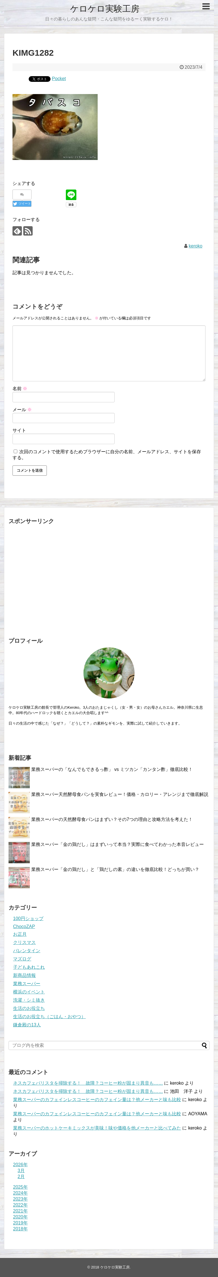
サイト (19, 430)
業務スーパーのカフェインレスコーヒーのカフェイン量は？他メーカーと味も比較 (97, 1099)
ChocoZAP (24, 926)
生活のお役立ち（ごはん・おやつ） (49, 1016)
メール (22, 409)
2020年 (20, 1216)
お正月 (20, 934)
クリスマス (24, 942)
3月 (21, 1170)
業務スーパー (26, 983)
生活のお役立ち (29, 1008)
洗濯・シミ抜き (29, 1000)
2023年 (20, 1199)
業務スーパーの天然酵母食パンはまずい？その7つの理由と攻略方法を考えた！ (112, 819)
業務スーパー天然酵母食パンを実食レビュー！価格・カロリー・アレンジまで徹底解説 (119, 794)
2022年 (20, 1205)
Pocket (59, 78)
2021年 (20, 1211)
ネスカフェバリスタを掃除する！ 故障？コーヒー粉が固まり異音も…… (88, 1083)
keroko (195, 246)
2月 (21, 1176)
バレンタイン (26, 950)
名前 (19, 388)
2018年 (20, 1228)
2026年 (20, 1164)
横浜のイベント (29, 991)
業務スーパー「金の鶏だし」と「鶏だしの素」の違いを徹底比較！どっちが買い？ (115, 869)
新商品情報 (24, 975)
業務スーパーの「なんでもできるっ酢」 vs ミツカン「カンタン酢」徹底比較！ (112, 769)
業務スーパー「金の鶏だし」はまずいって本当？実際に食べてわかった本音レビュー (117, 844)
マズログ (22, 958)
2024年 (20, 1193)
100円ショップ (28, 918)
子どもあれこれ (29, 967)
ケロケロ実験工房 (104, 8)
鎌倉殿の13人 (27, 1024)
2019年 (20, 1222)
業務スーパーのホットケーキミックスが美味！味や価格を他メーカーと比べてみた (97, 1128)
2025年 (20, 1187)
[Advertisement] (109, 579)
